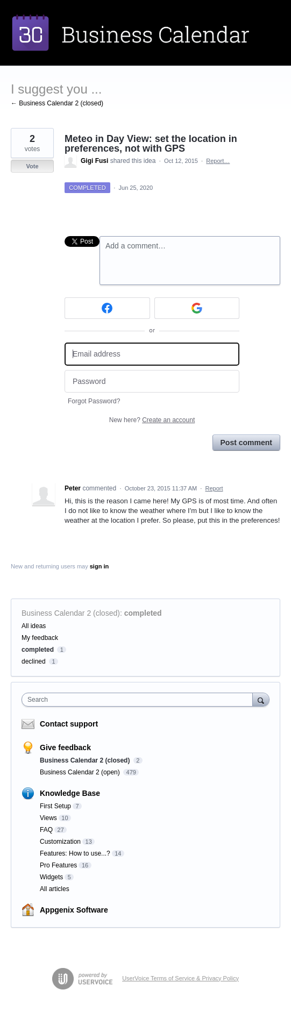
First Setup (55, 806)
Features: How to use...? (75, 853)
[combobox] (139, 699)
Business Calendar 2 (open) (81, 772)
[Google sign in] (197, 308)
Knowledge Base (70, 793)
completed (143, 613)
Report (214, 488)
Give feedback (65, 747)
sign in (99, 566)
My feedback (40, 638)
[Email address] (152, 354)
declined (34, 661)
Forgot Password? (94, 401)
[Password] (152, 381)
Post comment (246, 442)
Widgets (51, 877)
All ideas (34, 626)
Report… (218, 161)
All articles (54, 889)
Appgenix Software (74, 910)
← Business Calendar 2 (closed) (57, 103)
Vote (32, 166)
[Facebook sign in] (107, 308)
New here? (152, 420)
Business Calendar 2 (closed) (71, 613)
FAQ (46, 830)
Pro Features (58, 865)
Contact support (69, 724)
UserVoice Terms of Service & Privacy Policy (180, 978)
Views (48, 818)
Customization (60, 841)
